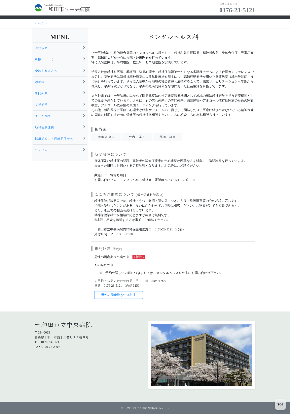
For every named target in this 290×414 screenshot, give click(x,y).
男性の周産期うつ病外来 (118, 295)
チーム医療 (60, 116)
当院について (60, 59)
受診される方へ (60, 71)
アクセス (60, 150)
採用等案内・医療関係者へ (60, 138)
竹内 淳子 (137, 137)
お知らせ (60, 48)
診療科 (60, 82)
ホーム (39, 23)
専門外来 (60, 93)
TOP (280, 404)
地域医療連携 (60, 127)
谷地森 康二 (106, 137)
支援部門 (60, 104)
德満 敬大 (167, 137)
